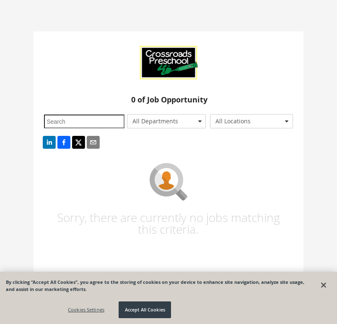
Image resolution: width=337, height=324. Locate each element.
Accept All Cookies (145, 309)
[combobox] (166, 121)
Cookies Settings (86, 309)
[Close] (323, 285)
